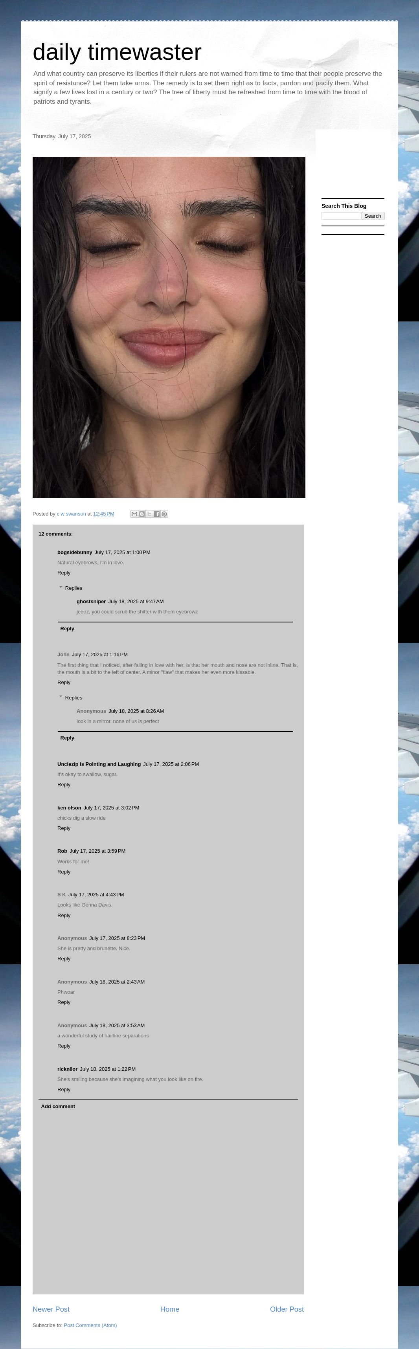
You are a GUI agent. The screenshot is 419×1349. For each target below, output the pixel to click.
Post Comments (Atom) (90, 1325)
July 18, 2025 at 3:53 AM (117, 1025)
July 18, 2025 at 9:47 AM (136, 601)
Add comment (58, 1106)
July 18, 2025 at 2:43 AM (117, 982)
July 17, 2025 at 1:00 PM (123, 552)
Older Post (287, 1309)
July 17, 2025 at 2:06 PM (171, 764)
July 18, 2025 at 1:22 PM (108, 1069)
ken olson (69, 808)
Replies (73, 588)
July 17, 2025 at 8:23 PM (117, 938)
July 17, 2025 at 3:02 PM (112, 808)
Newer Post (51, 1309)
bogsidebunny (74, 552)
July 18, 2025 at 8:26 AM (136, 711)
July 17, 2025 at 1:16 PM (100, 654)
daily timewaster (117, 52)
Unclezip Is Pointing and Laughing (99, 764)
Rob (62, 851)
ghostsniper (91, 601)
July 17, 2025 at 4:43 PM (96, 894)
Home (170, 1309)
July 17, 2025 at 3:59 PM (97, 851)
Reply (63, 573)
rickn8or (67, 1069)
